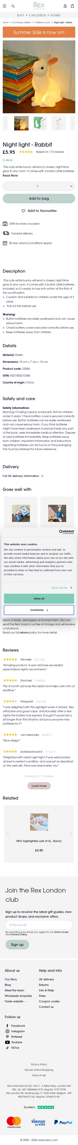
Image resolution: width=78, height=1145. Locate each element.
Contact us (46, 1007)
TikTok (15, 1047)
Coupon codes (49, 1001)
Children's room (42, 22)
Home (6, 22)
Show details (60, 587)
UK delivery (46, 979)
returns (24, 632)
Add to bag (39, 198)
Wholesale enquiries (18, 996)
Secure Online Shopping (39, 1069)
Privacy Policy (19, 934)
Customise (39, 609)
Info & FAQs (46, 990)
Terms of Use (61, 932)
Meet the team (14, 990)
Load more (39, 786)
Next (72, 123)
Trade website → (16, 1001)
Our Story (11, 979)
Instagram (18, 1031)
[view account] (65, 6)
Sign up (17, 944)
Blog (8, 985)
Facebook (18, 1025)
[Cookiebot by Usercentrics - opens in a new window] (59, 532)
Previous (5, 123)
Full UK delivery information (21, 476)
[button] (13, 6)
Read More (10, 175)
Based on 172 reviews (50, 151)
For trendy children (22, 22)
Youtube (16, 1042)
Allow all (39, 598)
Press (42, 996)
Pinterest (16, 1036)
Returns (44, 985)
